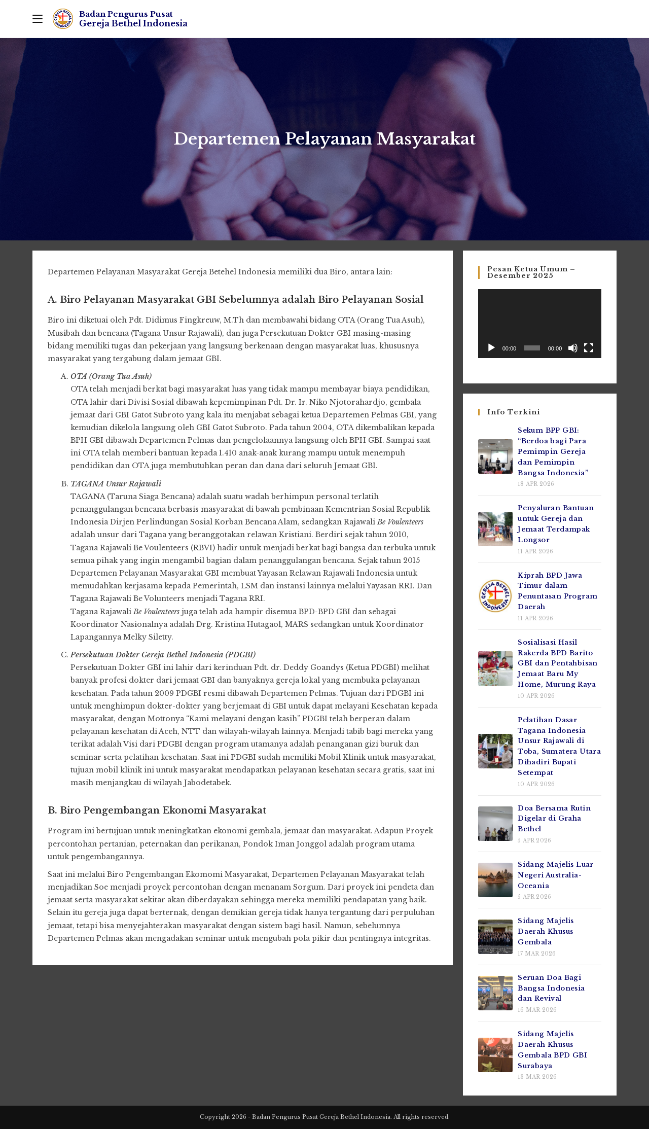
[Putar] (491, 348)
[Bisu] (573, 348)
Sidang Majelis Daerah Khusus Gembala (546, 931)
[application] (539, 323)
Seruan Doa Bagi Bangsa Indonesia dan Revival (551, 988)
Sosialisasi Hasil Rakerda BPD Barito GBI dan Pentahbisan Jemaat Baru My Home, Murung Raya (558, 663)
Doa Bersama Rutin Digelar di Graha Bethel (554, 819)
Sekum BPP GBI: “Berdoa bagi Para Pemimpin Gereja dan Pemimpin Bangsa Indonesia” (553, 451)
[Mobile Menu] (37, 18)
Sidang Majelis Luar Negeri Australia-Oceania (556, 875)
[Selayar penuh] (589, 348)
